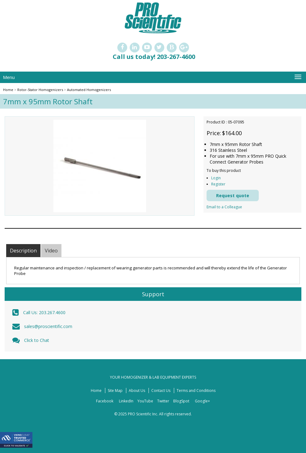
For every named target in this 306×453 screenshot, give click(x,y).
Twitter (163, 401)
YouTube (145, 401)
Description (23, 250)
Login (216, 178)
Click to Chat (36, 340)
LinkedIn (126, 401)
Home (8, 89)
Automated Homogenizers (89, 89)
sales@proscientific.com (48, 326)
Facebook (104, 401)
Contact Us (160, 390)
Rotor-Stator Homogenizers (40, 89)
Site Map (115, 390)
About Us (137, 390)
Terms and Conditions (196, 390)
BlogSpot (181, 401)
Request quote (232, 195)
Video (51, 250)
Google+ (202, 401)
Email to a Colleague (224, 207)
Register (218, 184)
